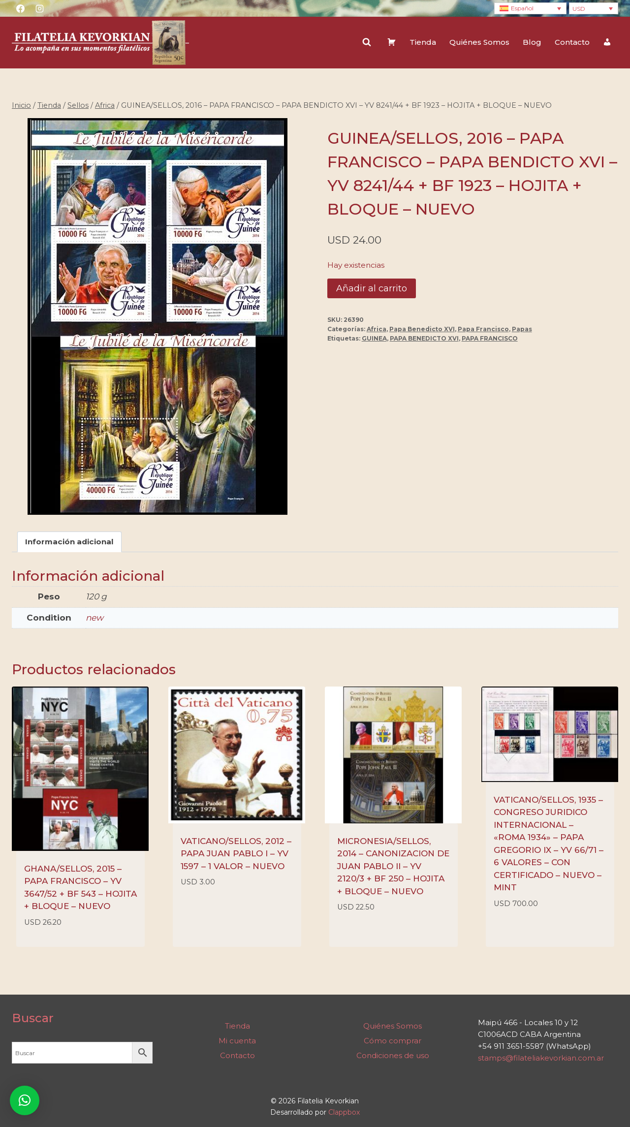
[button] (24, 1100)
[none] (530, 8)
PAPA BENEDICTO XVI (424, 338)
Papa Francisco (483, 329)
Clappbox (344, 1112)
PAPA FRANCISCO (490, 338)
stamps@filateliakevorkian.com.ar (541, 1058)
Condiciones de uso (392, 1055)
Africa (376, 329)
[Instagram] (39, 8)
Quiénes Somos (479, 42)
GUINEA (374, 338)
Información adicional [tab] (69, 541)
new (94, 618)
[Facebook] (20, 8)
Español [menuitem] (522, 8)
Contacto (572, 42)
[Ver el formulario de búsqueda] (367, 42)
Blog (532, 42)
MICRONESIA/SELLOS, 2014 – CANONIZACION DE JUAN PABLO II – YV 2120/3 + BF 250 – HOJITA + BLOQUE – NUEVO (393, 866)
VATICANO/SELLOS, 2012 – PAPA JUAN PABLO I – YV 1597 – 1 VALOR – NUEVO (236, 853)
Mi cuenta (237, 1040)
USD (578, 8)
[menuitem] (530, 8)
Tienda (423, 42)
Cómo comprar (392, 1040)
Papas (522, 329)
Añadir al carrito (371, 288)
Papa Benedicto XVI (422, 329)
